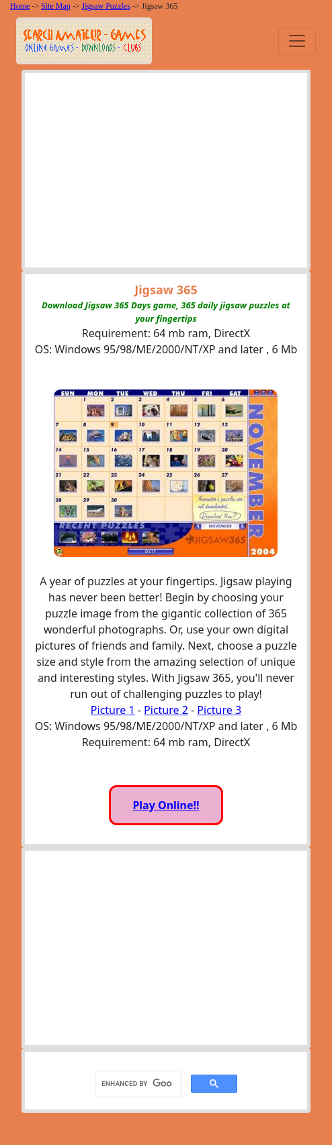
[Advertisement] (166, 173)
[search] (136, 1083)
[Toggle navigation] (297, 40)
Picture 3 (219, 710)
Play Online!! (165, 805)
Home (20, 6)
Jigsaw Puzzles (106, 6)
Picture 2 (166, 710)
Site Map (56, 6)
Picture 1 (113, 710)
